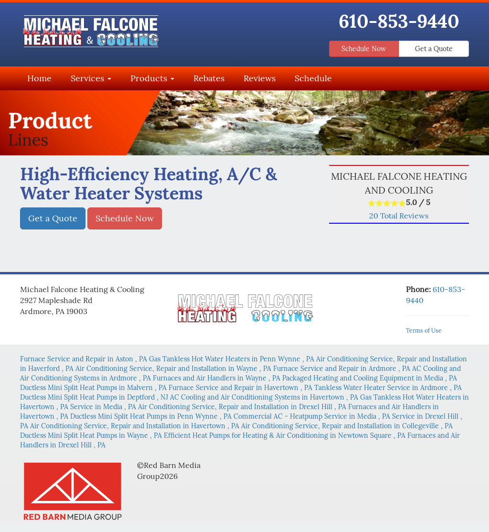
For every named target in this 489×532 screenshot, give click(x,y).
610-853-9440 (399, 21)
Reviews (260, 78)
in (84, 359)
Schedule (313, 78)
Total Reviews (398, 215)
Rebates (208, 78)
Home (39, 78)
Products (152, 78)
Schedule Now (363, 48)
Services (91, 78)
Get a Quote (434, 48)
